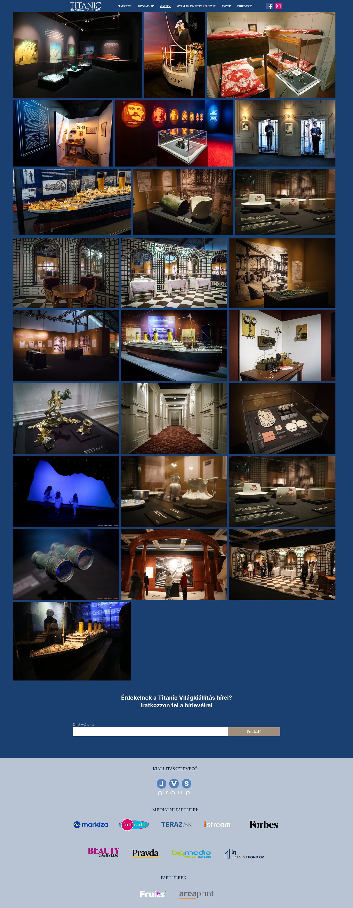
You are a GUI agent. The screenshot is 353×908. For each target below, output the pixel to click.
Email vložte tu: (83, 724)
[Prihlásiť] (254, 731)
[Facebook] (269, 6)
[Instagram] (278, 6)
